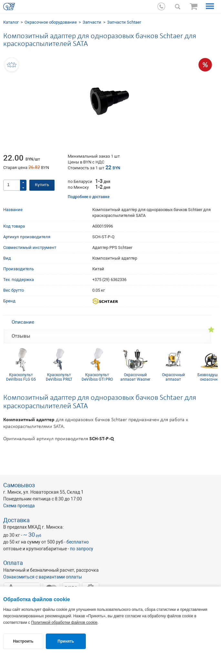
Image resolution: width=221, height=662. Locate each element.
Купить (42, 185)
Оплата (13, 562)
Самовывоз (19, 485)
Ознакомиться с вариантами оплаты (42, 576)
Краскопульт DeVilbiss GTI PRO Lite (97, 377)
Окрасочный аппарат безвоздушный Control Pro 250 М (173, 377)
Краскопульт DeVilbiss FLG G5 (21, 377)
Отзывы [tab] (21, 336)
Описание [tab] (23, 322)
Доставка (16, 520)
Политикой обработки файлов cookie (64, 622)
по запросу (81, 548)
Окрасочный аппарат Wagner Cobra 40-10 (135, 377)
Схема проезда (19, 505)
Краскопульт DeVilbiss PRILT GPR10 (59, 377)
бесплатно (77, 541)
